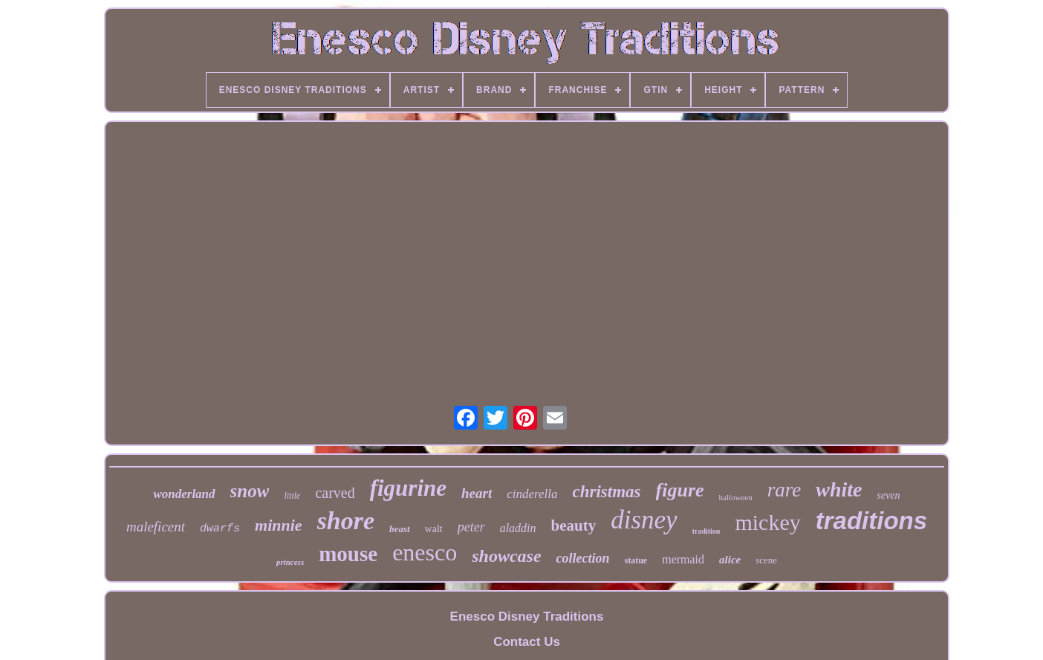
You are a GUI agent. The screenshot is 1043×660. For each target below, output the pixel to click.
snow (250, 491)
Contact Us (526, 642)
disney (644, 519)
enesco (424, 552)
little (292, 496)
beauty (574, 525)
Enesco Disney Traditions (527, 616)
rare (784, 490)
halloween (736, 497)
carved (334, 493)
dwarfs (220, 528)
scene (766, 560)
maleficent (155, 526)
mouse (348, 554)
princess (290, 561)
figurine (408, 488)
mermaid (683, 559)
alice (730, 560)
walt (434, 528)
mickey (767, 522)
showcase (506, 556)
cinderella (532, 494)
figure (680, 490)
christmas (607, 491)
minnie (278, 525)
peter (471, 527)
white (839, 489)
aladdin (518, 528)
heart (476, 493)
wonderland (184, 494)
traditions (871, 520)
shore (345, 520)
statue (636, 560)
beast (399, 528)
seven (888, 495)
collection (583, 558)
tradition (706, 531)
